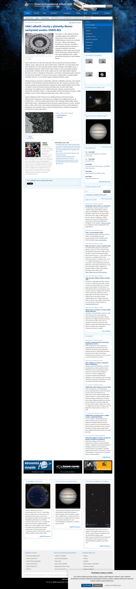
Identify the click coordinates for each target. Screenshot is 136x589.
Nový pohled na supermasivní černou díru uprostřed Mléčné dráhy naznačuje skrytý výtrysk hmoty (67, 161)
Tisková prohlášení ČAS (33, 556)
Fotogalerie (67, 13)
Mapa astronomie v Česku (62, 566)
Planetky (85, 561)
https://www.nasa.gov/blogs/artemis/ (96, 272)
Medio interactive (58, 582)
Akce (44, 13)
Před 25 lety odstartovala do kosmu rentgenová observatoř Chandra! (65, 157)
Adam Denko (38, 22)
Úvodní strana (29, 18)
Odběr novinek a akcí (93, 187)
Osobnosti (89, 45)
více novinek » (106, 331)
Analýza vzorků (45, 180)
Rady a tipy (58, 561)
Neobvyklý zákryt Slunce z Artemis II (97, 206)
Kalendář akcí (90, 148)
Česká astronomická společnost (37, 575)
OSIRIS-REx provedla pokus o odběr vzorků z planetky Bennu (97, 416)
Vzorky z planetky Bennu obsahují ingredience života (96, 343)
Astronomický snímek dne (95, 87)
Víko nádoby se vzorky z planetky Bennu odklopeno (96, 363)
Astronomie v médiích (61, 564)
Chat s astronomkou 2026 (94, 232)
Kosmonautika (45, 18)
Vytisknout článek (76, 22)
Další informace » (45, 536)
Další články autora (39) (62, 142)
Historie (88, 51)
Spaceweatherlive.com (92, 304)
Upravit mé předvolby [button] (113, 585)
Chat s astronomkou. (101, 240)
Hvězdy (88, 31)
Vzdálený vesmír (91, 36)
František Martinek (100, 435)
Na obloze (54, 13)
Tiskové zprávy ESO (32, 564)
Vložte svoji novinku (106, 199)
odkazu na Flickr (105, 223)
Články (28, 13)
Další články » (106, 457)
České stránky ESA (31, 566)
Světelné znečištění (91, 39)
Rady (85, 13)
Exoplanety (89, 33)
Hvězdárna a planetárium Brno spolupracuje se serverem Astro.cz (66, 575)
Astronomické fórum (60, 569)
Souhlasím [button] (87, 585)
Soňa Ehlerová (98, 230)
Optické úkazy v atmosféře (91, 564)
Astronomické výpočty (61, 558)
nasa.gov (60, 117)
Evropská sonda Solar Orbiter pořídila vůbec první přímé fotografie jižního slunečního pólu (68, 145)
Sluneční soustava (91, 28)
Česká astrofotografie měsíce (96, 116)
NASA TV (30, 136)
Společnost (95, 13)
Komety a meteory (88, 569)
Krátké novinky (91, 200)
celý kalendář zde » (105, 182)
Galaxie (85, 558)
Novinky (36, 13)
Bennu (51, 180)
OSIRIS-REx (33, 180)
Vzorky (38, 180)
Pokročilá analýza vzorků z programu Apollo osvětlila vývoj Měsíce (98, 438)
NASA (29, 59)
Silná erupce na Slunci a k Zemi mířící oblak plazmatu (98, 310)
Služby (78, 13)
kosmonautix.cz (62, 115)
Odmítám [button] (98, 585)
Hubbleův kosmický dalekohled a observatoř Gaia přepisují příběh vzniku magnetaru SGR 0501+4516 (68, 149)
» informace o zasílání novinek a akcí (95, 194)
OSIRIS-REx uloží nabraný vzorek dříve (98, 387)
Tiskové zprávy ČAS (31, 558)
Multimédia (89, 42)
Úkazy (87, 22)
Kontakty (107, 13)
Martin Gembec (99, 204)
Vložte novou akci (107, 147)
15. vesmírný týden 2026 (33, 481)
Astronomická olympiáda (33, 561)
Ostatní (88, 48)
